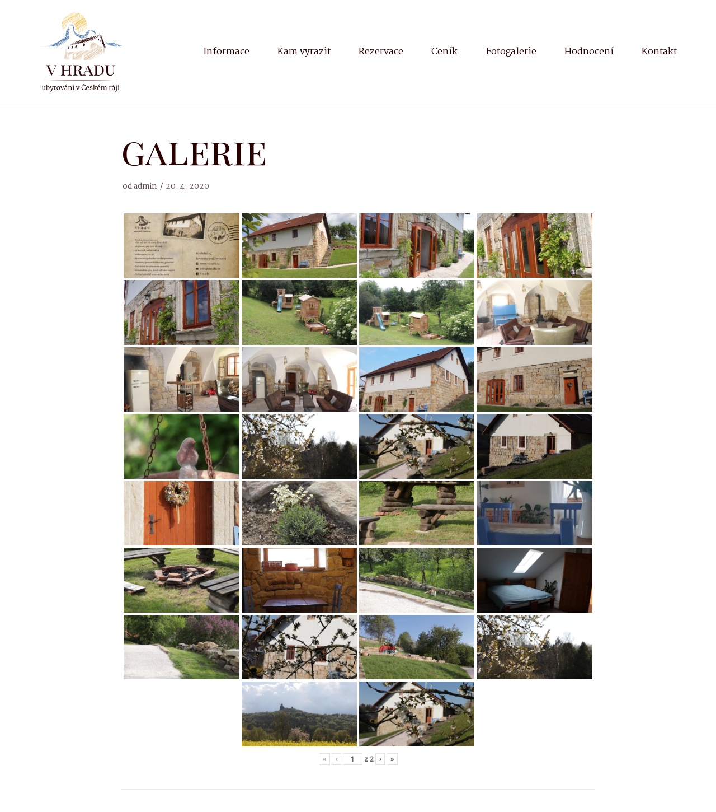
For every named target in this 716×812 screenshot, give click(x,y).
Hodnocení (589, 51)
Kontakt (659, 51)
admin (146, 186)
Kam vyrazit (304, 51)
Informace (226, 51)
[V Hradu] (81, 52)
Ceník (444, 51)
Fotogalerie (511, 51)
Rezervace (381, 51)
